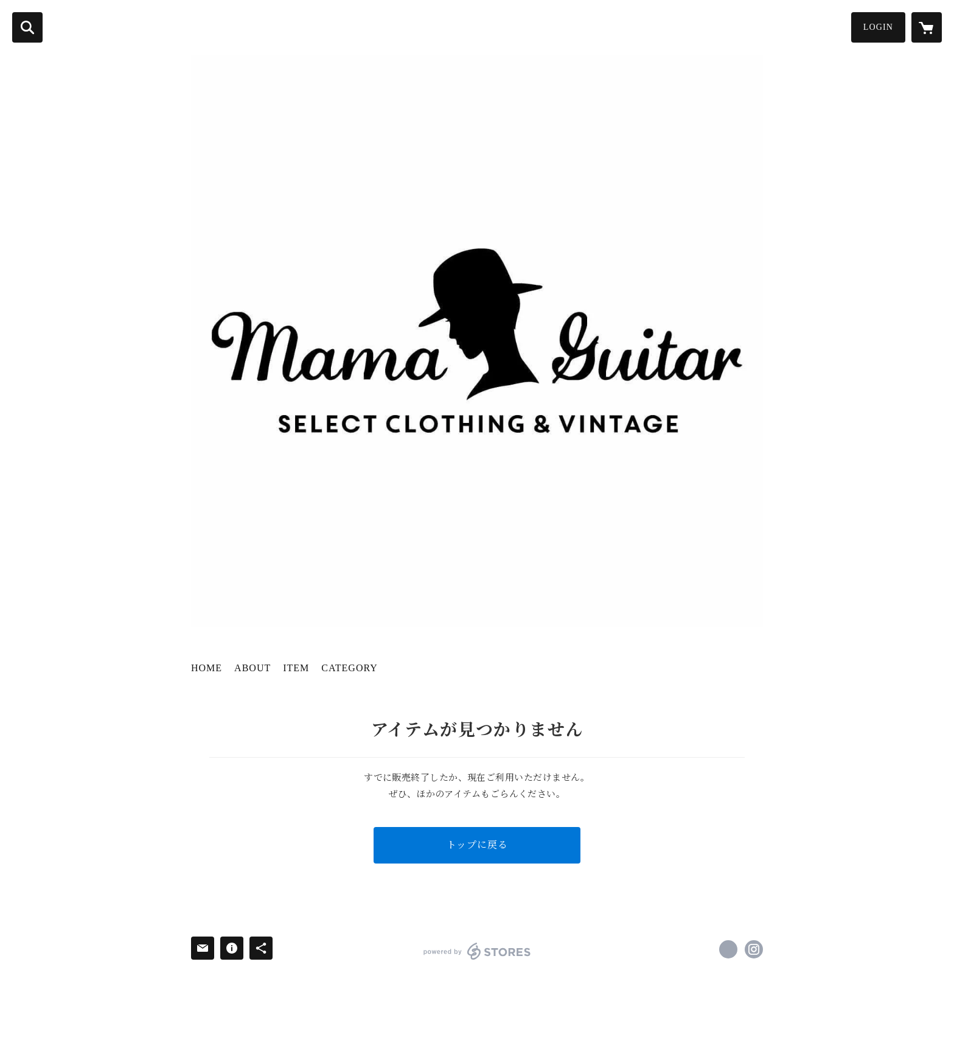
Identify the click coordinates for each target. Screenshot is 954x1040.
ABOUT (252, 668)
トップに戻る (477, 845)
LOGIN (878, 27)
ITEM (296, 668)
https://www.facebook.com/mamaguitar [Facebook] (728, 949)
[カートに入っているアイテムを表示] (926, 27)
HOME (206, 668)
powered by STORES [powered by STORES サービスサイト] (477, 951)
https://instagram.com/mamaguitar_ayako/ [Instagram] (754, 949)
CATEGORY (349, 668)
